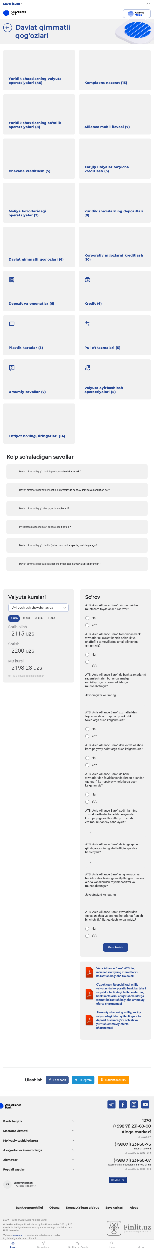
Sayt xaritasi (114, 1207)
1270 (146, 1120)
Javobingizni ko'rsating (100, 695)
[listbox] (38, 607)
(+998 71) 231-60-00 (132, 1126)
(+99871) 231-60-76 (132, 1144)
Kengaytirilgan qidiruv (82, 1207)
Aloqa (134, 1207)
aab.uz (14, 13)
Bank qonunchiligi (29, 1207)
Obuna (54, 1207)
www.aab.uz (19, 1235)
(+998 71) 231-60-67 (132, 1160)
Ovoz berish (115, 947)
